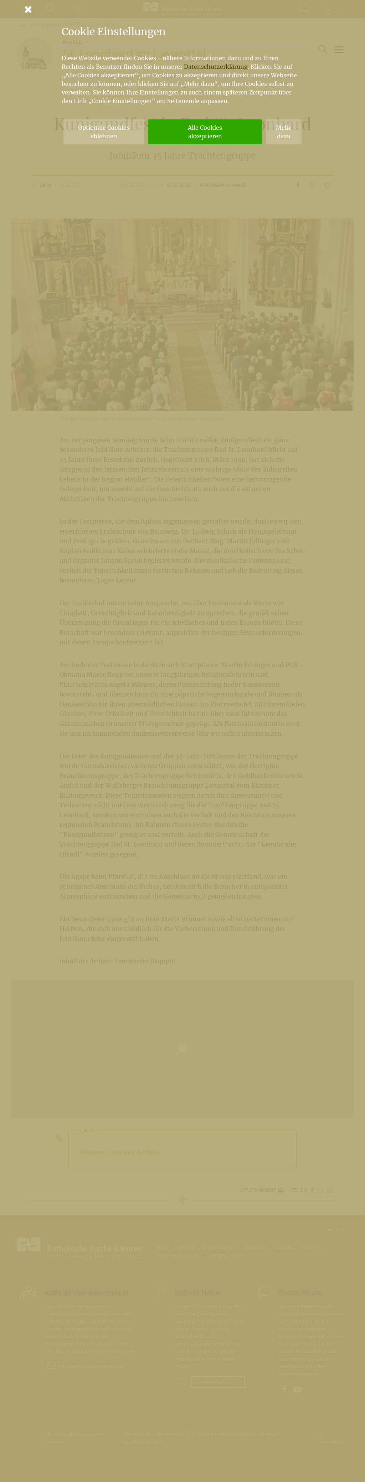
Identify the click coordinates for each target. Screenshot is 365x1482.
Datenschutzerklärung (216, 66)
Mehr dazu (283, 132)
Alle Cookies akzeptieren (205, 132)
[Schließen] (182, 9)
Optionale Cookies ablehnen (103, 132)
